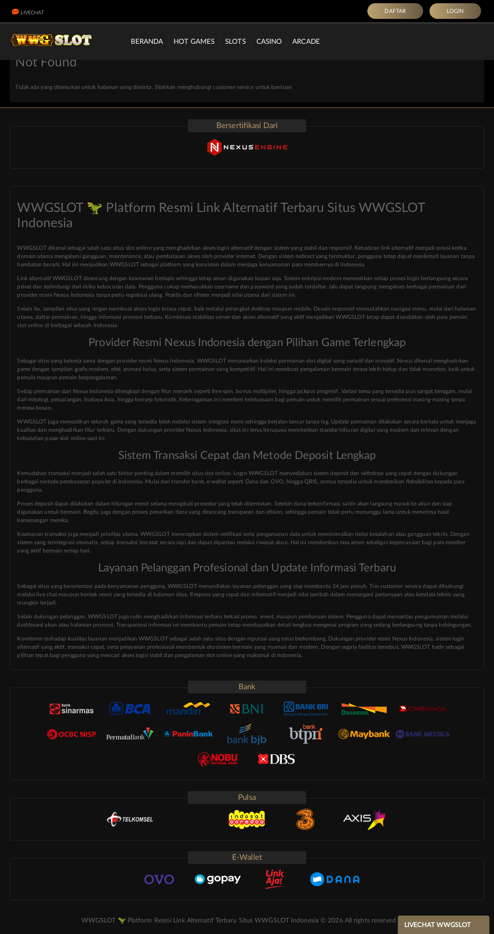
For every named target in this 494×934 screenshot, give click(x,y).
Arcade (306, 41)
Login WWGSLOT (255, 473)
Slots (235, 41)
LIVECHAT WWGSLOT (437, 925)
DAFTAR (395, 11)
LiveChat (28, 12)
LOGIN (455, 11)
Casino (269, 41)
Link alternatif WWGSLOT (49, 278)
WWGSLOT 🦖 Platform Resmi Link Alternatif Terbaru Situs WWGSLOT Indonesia (200, 920)
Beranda (147, 41)
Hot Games (194, 41)
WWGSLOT (31, 421)
